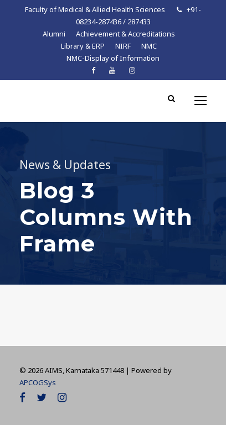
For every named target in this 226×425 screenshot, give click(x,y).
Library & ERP (83, 46)
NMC (149, 46)
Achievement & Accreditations (125, 34)
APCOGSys (37, 382)
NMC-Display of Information (113, 58)
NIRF (123, 46)
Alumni (54, 34)
